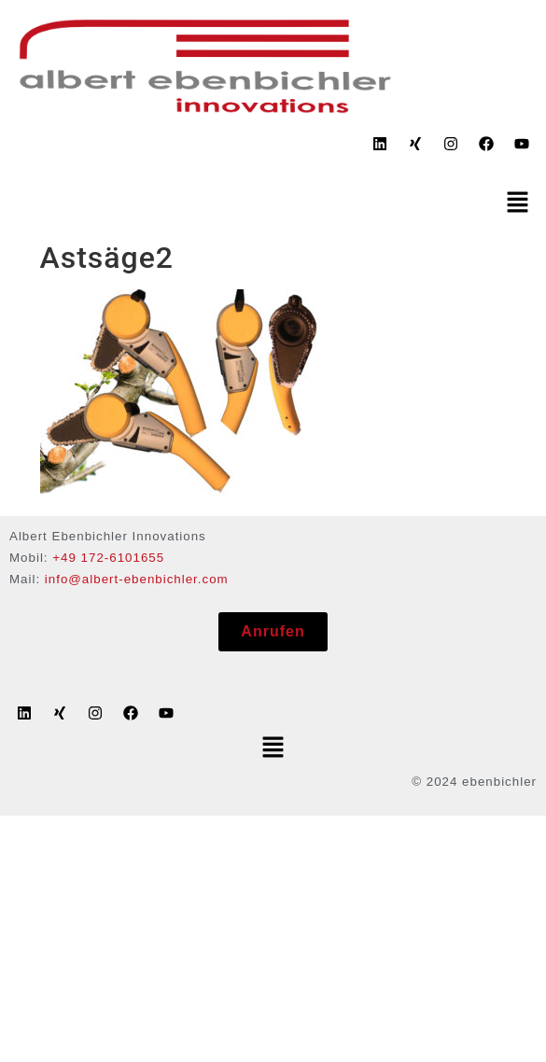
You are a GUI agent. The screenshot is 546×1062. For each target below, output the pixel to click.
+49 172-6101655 (108, 558)
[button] (518, 203)
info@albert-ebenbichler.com (137, 579)
